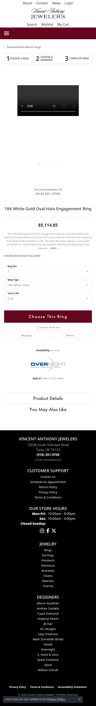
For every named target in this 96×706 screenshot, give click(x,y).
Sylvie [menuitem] (48, 665)
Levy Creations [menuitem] (48, 634)
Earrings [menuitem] (48, 555)
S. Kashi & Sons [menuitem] (47, 655)
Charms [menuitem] (48, 586)
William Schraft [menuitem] (48, 670)
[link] (27, 3)
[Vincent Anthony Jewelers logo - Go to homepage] (48, 13)
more (54, 248)
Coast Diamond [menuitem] (48, 613)
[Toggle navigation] (6, 33)
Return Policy (48, 487)
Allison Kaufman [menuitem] (48, 603)
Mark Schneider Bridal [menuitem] (48, 639)
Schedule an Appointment (48, 482)
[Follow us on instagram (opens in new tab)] (42, 530)
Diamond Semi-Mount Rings (24, 47)
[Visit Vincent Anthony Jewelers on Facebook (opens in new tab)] (47, 530)
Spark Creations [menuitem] (48, 660)
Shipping (26, 335)
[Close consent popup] (79, 699)
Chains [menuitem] (48, 576)
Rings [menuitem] (48, 550)
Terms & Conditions (47, 497)
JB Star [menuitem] (47, 624)
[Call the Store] (48, 454)
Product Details (48, 398)
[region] (48, 129)
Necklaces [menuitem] (48, 565)
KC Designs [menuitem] (48, 629)
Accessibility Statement (72, 687)
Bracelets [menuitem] (48, 571)
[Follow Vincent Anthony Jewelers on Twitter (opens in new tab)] (53, 530)
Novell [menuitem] (48, 644)
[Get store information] (48, 460)
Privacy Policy (48, 492)
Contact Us (48, 477)
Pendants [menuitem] (48, 560)
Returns (70, 335)
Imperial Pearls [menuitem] (48, 619)
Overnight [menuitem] (48, 649)
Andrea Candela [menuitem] (48, 608)
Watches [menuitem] (48, 581)
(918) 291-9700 (48, 194)
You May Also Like (48, 409)
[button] (69, 3)
